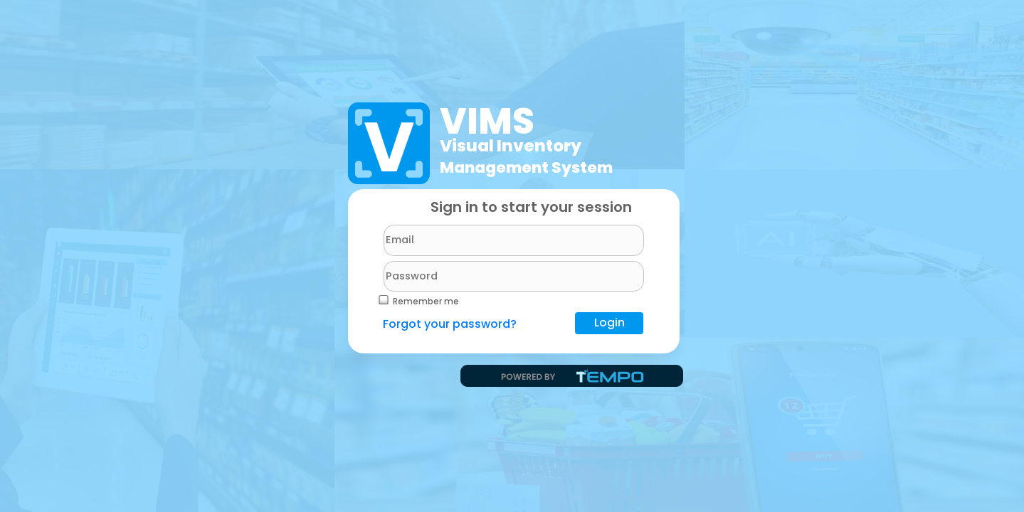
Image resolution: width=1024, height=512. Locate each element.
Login (609, 322)
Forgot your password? (450, 324)
